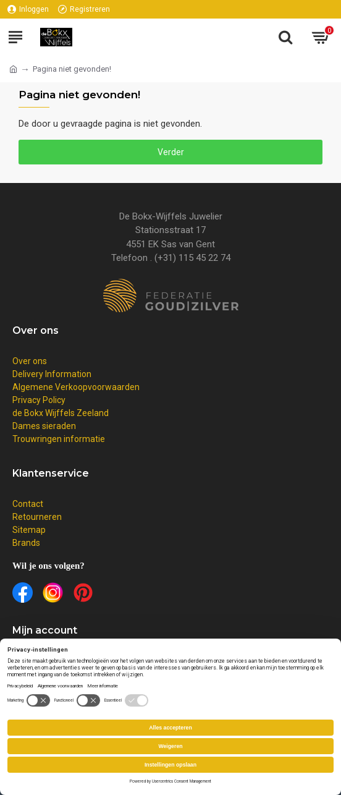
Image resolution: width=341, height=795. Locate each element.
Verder (171, 152)
